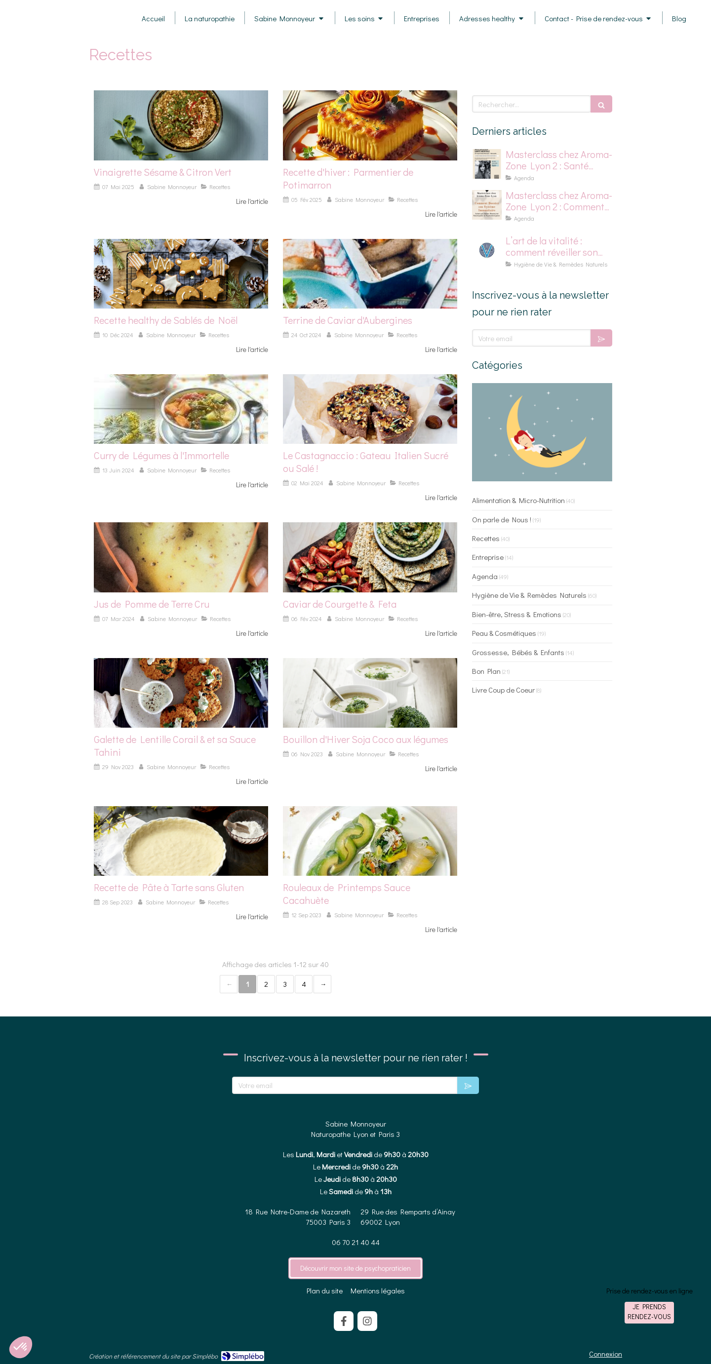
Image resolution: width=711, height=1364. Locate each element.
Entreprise (488, 557)
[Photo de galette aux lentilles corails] (181, 693)
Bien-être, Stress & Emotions (516, 614)
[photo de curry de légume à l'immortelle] (181, 409)
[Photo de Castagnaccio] (370, 409)
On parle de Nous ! (501, 519)
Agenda (485, 576)
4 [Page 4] (304, 984)
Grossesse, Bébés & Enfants (518, 652)
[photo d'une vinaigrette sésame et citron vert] (181, 125)
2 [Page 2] (266, 984)
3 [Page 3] (285, 984)
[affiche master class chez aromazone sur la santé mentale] (487, 164)
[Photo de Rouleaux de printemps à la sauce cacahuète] (370, 841)
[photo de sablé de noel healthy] (181, 274)
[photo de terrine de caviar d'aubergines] (370, 274)
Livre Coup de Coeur (503, 690)
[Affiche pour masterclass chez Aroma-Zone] (487, 205)
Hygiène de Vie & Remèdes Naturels (529, 595)
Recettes (486, 538)
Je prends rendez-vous (649, 1311)
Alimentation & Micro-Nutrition (518, 500)
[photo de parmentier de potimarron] (370, 125)
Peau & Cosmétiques (504, 633)
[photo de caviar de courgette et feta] (370, 557)
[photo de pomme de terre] (181, 557)
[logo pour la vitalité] (487, 250)
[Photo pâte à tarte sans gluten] (181, 841)
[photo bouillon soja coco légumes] (370, 693)
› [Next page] (322, 984)
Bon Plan (486, 671)
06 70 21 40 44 (356, 1242)
